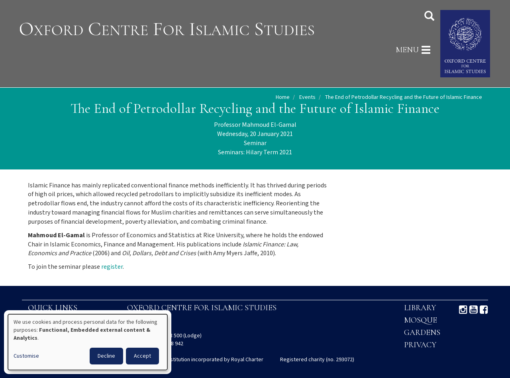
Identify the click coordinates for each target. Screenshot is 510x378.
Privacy (420, 345)
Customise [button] (26, 356)
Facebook (484, 310)
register (112, 267)
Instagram (463, 310)
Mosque (420, 320)
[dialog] (87, 342)
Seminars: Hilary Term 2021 (255, 152)
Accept (142, 356)
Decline (106, 356)
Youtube (473, 310)
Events (307, 97)
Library (420, 308)
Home (283, 97)
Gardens (422, 332)
